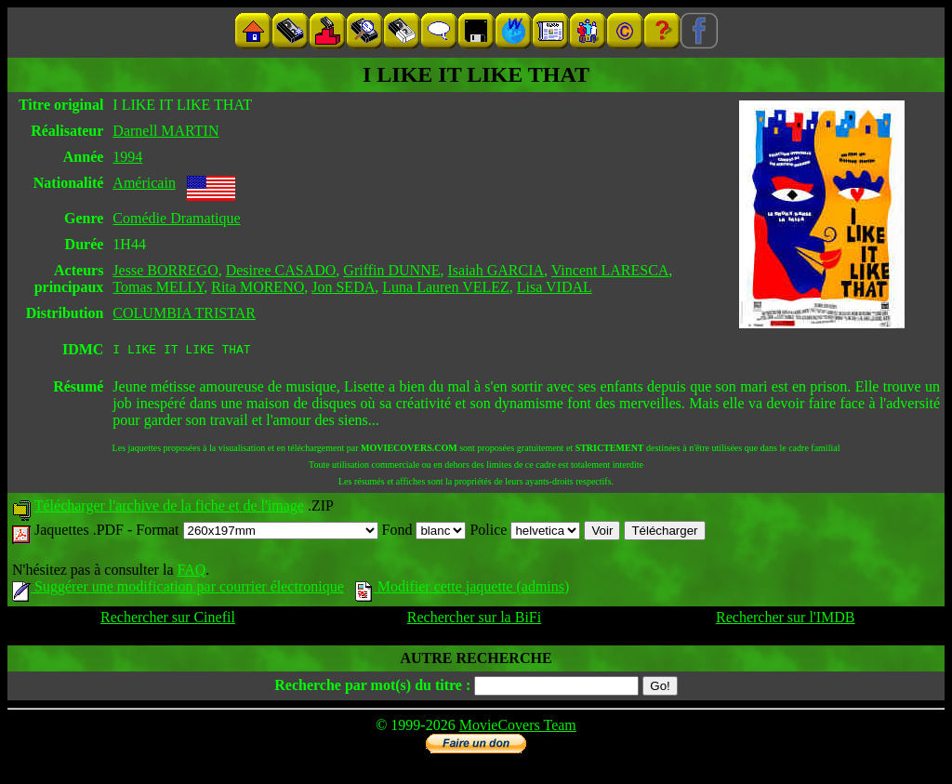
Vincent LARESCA (610, 270)
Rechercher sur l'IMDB (785, 620)
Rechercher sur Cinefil (167, 620)
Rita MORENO (257, 287)
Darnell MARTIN (165, 131)
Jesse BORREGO (165, 270)
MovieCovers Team (517, 728)
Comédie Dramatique (176, 218)
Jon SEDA (343, 287)
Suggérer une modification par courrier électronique (178, 589)
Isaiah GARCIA (496, 270)
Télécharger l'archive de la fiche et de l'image (169, 508)
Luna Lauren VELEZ (445, 287)
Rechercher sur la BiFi (474, 620)
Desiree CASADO (281, 270)
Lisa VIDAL (554, 287)
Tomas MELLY (158, 287)
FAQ (191, 572)
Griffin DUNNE (391, 270)
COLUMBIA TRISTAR (184, 313)
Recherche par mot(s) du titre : (372, 688)
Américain (144, 183)
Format (256, 532)
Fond (424, 532)
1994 (127, 157)
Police (524, 532)
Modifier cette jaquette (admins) (462, 589)
